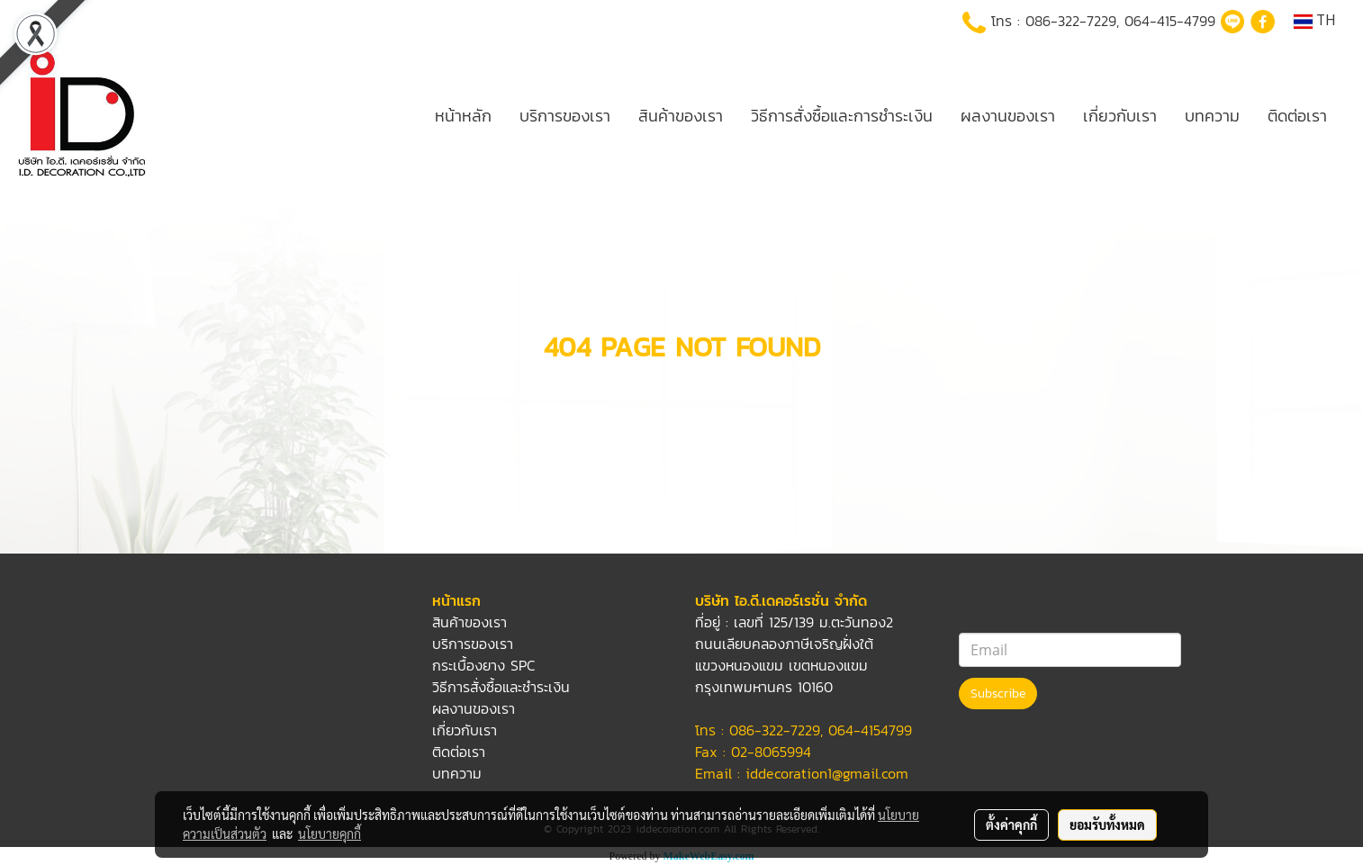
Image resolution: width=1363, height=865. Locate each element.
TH (1315, 21)
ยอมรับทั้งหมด (1107, 824)
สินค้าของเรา (680, 116)
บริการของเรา (564, 116)
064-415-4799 (1169, 21)
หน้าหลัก (463, 116)
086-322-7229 (1070, 21)
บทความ (1212, 116)
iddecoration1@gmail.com (826, 773)
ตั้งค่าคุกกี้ (1011, 824)
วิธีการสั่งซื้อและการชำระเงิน (842, 116)
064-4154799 (870, 730)
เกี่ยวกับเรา (1120, 116)
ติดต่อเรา (1297, 116)
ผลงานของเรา (1008, 116)
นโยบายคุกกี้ (329, 833)
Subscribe (997, 693)
